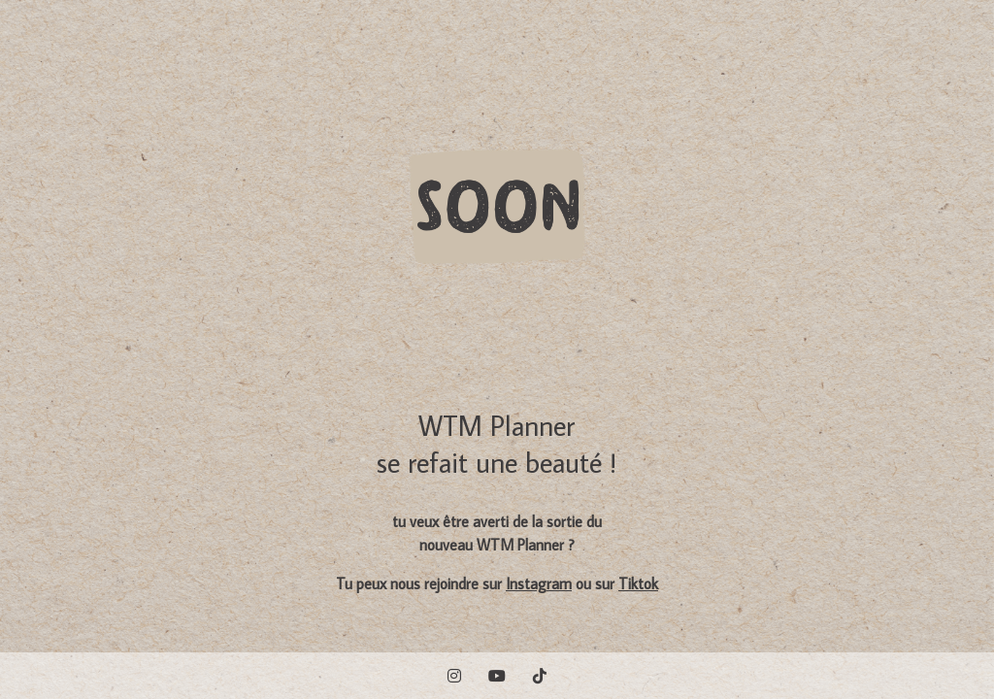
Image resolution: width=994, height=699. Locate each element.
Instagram (539, 583)
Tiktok (638, 583)
